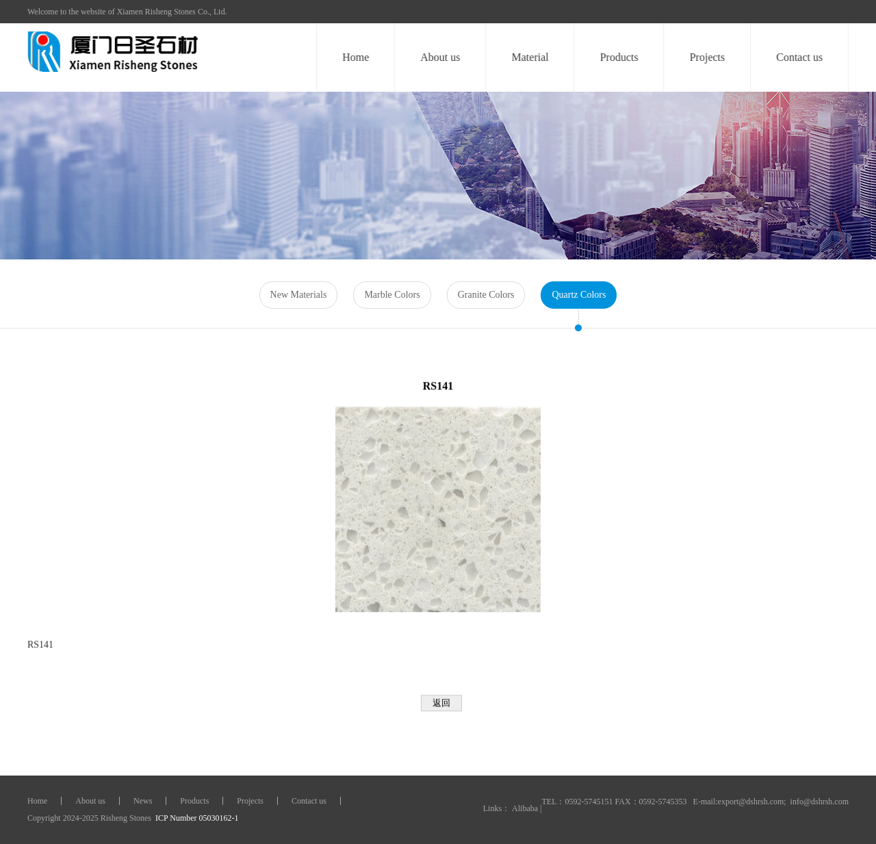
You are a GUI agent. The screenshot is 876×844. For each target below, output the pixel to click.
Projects (707, 57)
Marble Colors (392, 295)
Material (530, 57)
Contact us (799, 57)
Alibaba (525, 808)
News (142, 801)
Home (355, 57)
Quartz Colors (579, 295)
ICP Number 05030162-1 (196, 818)
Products (619, 57)
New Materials (298, 295)
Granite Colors (486, 295)
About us (441, 57)
